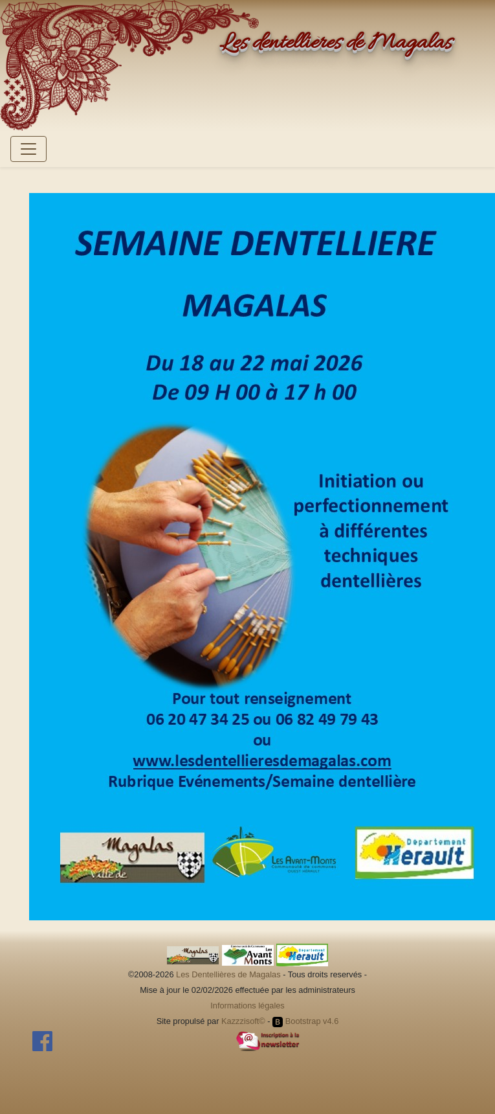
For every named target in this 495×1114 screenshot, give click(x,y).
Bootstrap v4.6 (305, 1021)
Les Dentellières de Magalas (228, 974)
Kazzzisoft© (243, 1021)
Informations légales (247, 1005)
